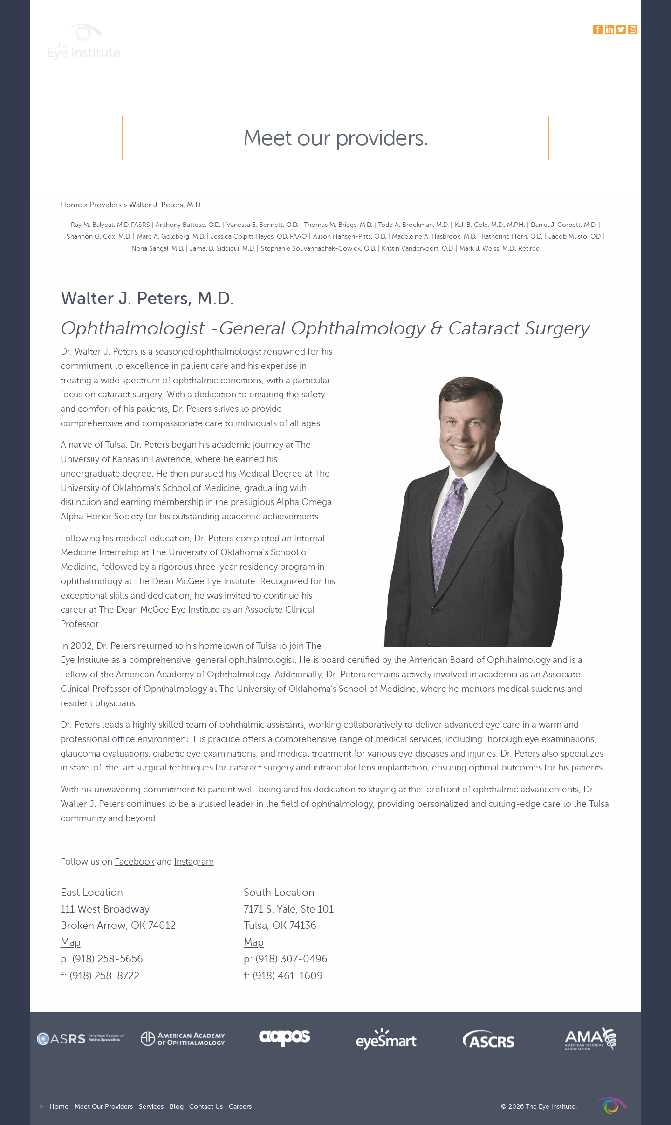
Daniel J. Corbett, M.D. (563, 224)
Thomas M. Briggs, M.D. (338, 224)
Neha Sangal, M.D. (157, 248)
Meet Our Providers (104, 1106)
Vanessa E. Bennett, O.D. (262, 224)
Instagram (194, 861)
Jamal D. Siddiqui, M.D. (222, 248)
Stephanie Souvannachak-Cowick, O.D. (318, 248)
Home (71, 204)
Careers (240, 1106)
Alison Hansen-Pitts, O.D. (349, 236)
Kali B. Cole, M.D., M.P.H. (490, 224)
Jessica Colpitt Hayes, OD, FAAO (259, 236)
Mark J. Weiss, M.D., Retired (499, 248)
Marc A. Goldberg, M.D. (171, 236)
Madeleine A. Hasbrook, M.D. (434, 236)
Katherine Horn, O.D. (512, 236)
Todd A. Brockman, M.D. (413, 224)
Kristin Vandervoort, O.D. (418, 248)
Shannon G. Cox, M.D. (99, 236)
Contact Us (206, 1106)
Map (71, 942)
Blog (177, 1106)
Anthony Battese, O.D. (188, 224)
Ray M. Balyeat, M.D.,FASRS (110, 224)
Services (151, 1106)
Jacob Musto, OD (574, 236)
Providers (105, 204)
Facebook (135, 861)
